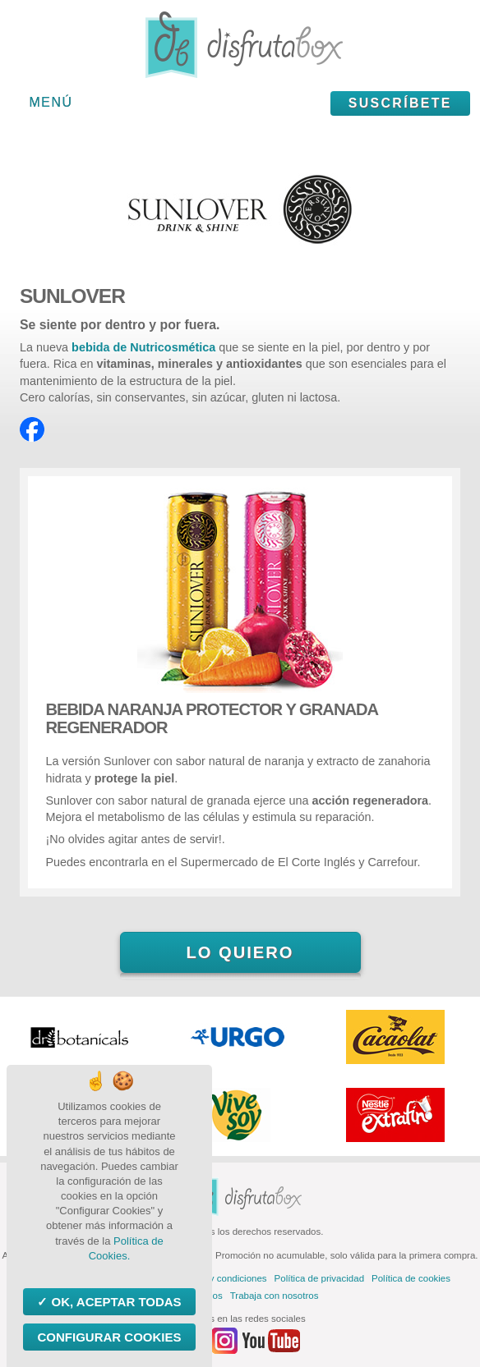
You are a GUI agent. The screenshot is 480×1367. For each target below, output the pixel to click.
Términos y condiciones (217, 1278)
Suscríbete (400, 103)
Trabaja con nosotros (274, 1295)
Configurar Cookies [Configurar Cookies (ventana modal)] (109, 1337)
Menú (51, 102)
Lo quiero (239, 952)
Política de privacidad (319, 1278)
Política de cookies (411, 1278)
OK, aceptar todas (114, 1302)
